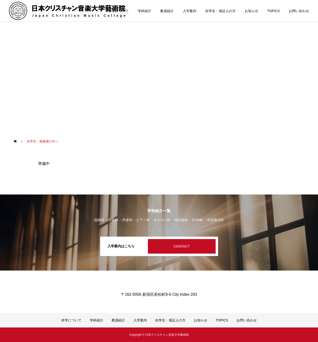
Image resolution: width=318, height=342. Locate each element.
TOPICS (273, 11)
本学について (118, 11)
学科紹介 (144, 11)
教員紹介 (167, 11)
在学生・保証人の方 (220, 11)
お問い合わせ (299, 11)
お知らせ (251, 11)
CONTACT (182, 246)
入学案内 (189, 11)
